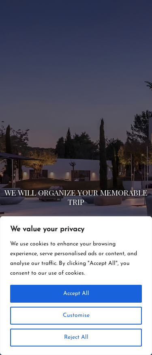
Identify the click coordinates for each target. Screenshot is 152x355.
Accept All (76, 293)
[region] (76, 285)
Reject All (76, 337)
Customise (76, 315)
